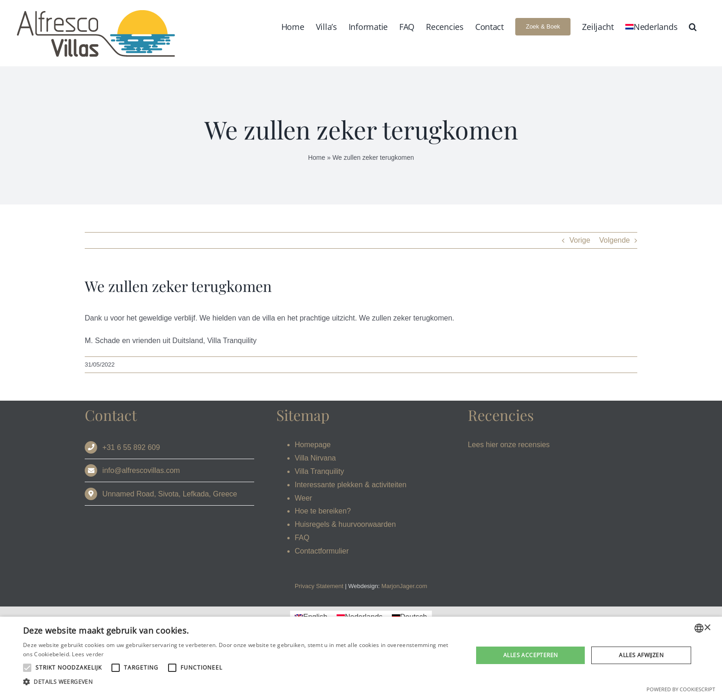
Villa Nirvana (315, 458)
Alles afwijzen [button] (641, 655)
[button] (693, 26)
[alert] (361, 655)
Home (316, 157)
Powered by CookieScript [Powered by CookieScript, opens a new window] (680, 689)
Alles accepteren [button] (530, 655)
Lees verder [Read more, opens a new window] (88, 654)
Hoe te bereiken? (323, 511)
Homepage (313, 445)
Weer (303, 498)
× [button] (707, 627)
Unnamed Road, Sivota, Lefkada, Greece (169, 494)
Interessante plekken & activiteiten (351, 485)
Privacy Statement (319, 586)
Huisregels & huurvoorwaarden (345, 524)
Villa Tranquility (319, 471)
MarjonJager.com (404, 586)
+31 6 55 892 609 (131, 447)
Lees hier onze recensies (509, 445)
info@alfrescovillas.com (141, 470)
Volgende (614, 240)
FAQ (302, 538)
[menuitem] (651, 26)
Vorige (579, 240)
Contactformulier (322, 551)
